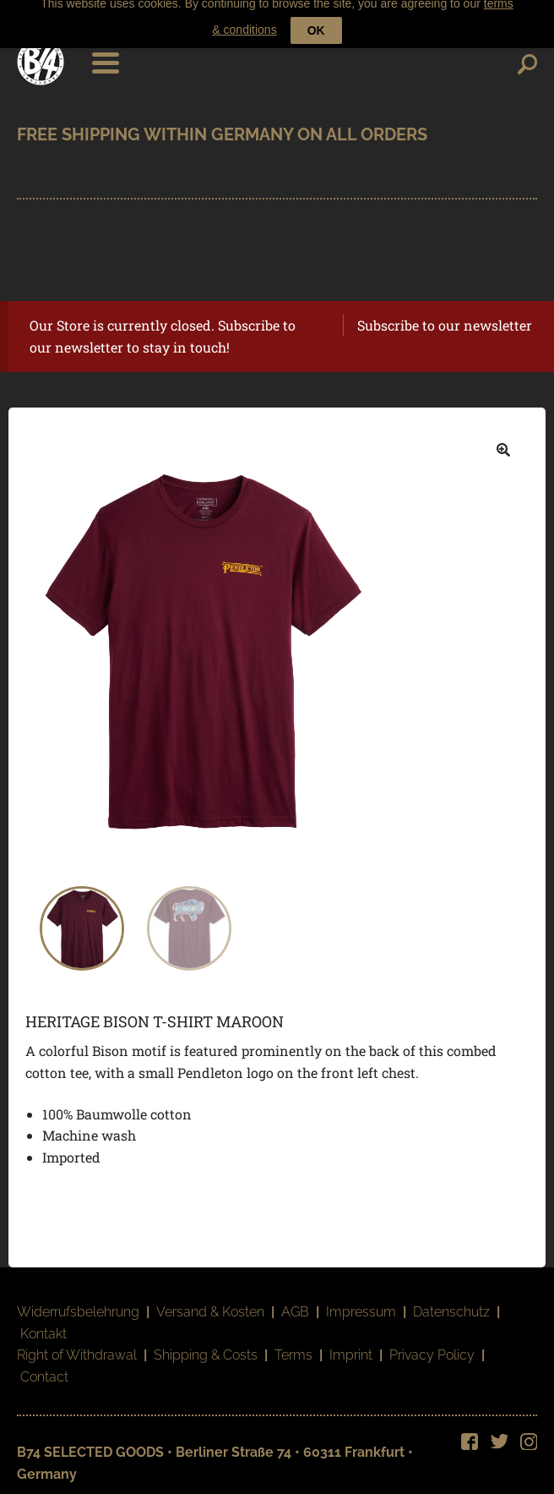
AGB (295, 1304)
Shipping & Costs (206, 1348)
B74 (40, 54)
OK (316, 18)
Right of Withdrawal (77, 1348)
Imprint (350, 1348)
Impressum (361, 1304)
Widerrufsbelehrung (78, 1304)
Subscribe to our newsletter (444, 317)
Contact (44, 1369)
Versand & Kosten (210, 1304)
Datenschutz (451, 1304)
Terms (293, 1348)
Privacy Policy (432, 1348)
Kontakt (43, 1326)
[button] (503, 442)
